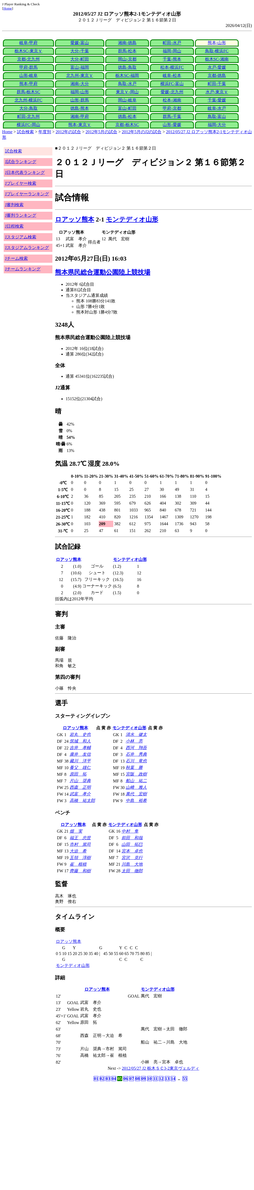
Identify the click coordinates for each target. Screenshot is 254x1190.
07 (131, 1078)
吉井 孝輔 (80, 747)
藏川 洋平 (80, 761)
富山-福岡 (79, 67)
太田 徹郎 (132, 871)
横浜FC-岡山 (28, 124)
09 (143, 1078)
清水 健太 (136, 734)
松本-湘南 (172, 100)
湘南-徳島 (127, 42)
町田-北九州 (28, 116)
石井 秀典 (136, 754)
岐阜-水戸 (217, 108)
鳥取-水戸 (127, 83)
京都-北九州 (28, 59)
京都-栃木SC (127, 124)
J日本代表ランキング (25, 172)
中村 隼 (129, 831)
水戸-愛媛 (217, 67)
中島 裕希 (136, 800)
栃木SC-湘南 (217, 59)
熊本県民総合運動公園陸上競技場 (102, 272)
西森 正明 (80, 787)
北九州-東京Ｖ (79, 75)
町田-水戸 (172, 42)
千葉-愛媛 (217, 100)
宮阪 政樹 (136, 774)
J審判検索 (14, 204)
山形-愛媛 (172, 124)
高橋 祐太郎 (82, 800)
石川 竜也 (136, 761)
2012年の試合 (68, 132)
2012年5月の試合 (101, 132)
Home (7, 8)
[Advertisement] (101, 1124)
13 (167, 1078)
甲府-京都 (172, 108)
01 (96, 1078)
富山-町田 (127, 108)
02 (102, 1078)
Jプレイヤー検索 (20, 183)
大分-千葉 (79, 51)
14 (173, 1078)
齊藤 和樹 (80, 871)
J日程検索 (14, 226)
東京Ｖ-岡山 (127, 92)
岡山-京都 (127, 59)
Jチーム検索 (16, 258)
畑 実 (76, 831)
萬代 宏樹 (136, 794)
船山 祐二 (136, 780)
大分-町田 (79, 59)
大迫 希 (78, 851)
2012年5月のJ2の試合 (141, 132)
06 (126, 1078)
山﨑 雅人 (136, 787)
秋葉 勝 (134, 767)
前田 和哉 (132, 838)
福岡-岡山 (172, 51)
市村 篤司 (80, 844)
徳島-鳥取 (127, 67)
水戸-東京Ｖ (217, 92)
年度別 (44, 132)
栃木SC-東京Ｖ (28, 51)
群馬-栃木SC (28, 92)
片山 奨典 (80, 780)
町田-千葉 (217, 83)
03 (108, 1078)
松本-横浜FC (172, 67)
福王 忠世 (80, 838)
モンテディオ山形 (132, 219)
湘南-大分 (79, 83)
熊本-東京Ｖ (79, 124)
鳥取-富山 (217, 116)
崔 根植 (78, 864)
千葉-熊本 (172, 59)
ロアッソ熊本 (74, 219)
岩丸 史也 (80, 734)
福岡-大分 (217, 124)
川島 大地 (132, 864)
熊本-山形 (217, 42)
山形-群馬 (79, 100)
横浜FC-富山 (172, 83)
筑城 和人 (80, 741)
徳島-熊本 (79, 108)
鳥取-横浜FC (217, 51)
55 (185, 1078)
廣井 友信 (80, 754)
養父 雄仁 (80, 767)
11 (155, 1078)
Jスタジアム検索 (20, 237)
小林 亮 (134, 741)
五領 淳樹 (80, 857)
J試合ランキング (20, 161)
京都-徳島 (217, 75)
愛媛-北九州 (172, 92)
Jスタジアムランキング (27, 247)
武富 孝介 (80, 794)
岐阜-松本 (172, 75)
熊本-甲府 (28, 83)
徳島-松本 (127, 116)
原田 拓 (78, 774)
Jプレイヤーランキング (27, 194)
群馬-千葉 (172, 116)
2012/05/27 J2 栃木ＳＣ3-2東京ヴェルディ (160, 1068)
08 (137, 1078)
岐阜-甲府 (28, 42)
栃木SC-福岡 (127, 75)
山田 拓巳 (132, 844)
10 (149, 1078)
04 (114, 1078)
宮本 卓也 (132, 851)
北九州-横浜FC (28, 100)
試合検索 (25, 132)
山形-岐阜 (28, 75)
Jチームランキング (22, 269)
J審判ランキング (20, 215)
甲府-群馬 (28, 67)
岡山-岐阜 (127, 100)
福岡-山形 (79, 92)
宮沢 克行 (132, 857)
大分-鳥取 (28, 108)
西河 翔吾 (136, 747)
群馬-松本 (127, 51)
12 (161, 1078)
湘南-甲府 (79, 116)
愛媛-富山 (79, 42)
